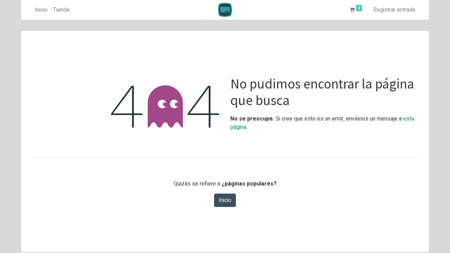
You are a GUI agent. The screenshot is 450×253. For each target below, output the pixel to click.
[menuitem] (41, 10)
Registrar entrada (394, 10)
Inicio (225, 200)
